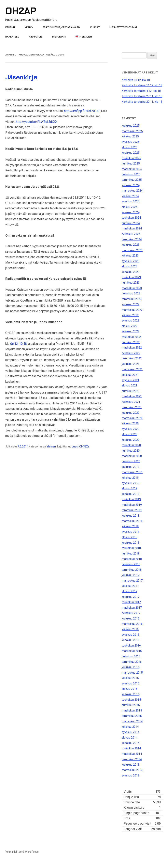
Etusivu (10, 27)
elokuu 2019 (129, 488)
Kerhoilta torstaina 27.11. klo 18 (142, 96)
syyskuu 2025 (130, 142)
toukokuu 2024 (131, 217)
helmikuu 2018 (131, 564)
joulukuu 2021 (130, 364)
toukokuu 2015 (131, 699)
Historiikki (59, 36)
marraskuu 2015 (132, 672)
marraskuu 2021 (132, 369)
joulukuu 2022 (130, 304)
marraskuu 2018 (132, 521)
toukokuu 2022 (131, 337)
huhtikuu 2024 (131, 223)
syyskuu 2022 (130, 320)
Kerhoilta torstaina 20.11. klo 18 (142, 101)
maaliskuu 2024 (132, 228)
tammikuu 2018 (132, 569)
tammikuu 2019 (132, 510)
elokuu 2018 (129, 537)
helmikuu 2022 (131, 353)
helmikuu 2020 (131, 461)
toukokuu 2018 (131, 548)
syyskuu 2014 (130, 732)
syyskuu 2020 (130, 429)
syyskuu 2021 (130, 380)
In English (84, 36)
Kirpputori (35, 36)
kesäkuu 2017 (130, 597)
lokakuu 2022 (130, 315)
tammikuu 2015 (132, 716)
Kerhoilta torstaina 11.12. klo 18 (142, 85)
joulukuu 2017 (130, 575)
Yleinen (51, 446)
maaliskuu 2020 (132, 456)
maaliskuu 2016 (132, 651)
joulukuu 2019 (130, 467)
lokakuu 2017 (130, 586)
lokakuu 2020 (130, 423)
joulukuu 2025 (130, 125)
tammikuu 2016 (132, 662)
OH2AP (20, 11)
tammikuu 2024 (132, 239)
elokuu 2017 (129, 591)
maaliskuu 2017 (132, 607)
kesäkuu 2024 (130, 212)
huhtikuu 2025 (131, 163)
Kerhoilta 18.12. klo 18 (136, 80)
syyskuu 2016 (130, 634)
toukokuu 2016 (131, 645)
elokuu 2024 (129, 207)
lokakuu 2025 (130, 136)
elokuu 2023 (129, 266)
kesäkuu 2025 (130, 152)
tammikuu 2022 (132, 358)
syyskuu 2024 (130, 201)
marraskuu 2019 (132, 472)
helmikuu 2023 (131, 293)
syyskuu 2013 (130, 775)
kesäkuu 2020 (130, 440)
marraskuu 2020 (132, 418)
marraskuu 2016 (132, 624)
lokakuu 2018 (130, 526)
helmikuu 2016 (131, 656)
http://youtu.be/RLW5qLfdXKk (36, 122)
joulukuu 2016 (130, 618)
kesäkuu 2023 (130, 272)
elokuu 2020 (129, 434)
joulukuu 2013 (130, 764)
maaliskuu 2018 (132, 559)
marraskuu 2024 (132, 190)
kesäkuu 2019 (130, 494)
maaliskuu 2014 (132, 754)
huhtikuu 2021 (131, 391)
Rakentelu (12, 36)
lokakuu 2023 (130, 255)
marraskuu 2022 (132, 310)
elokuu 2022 (129, 326)
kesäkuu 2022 (130, 331)
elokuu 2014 (129, 737)
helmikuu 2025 (131, 174)
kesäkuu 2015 (130, 694)
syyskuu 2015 (130, 683)
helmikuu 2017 (131, 613)
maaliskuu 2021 (132, 396)
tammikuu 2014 (132, 759)
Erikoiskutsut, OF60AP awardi (61, 27)
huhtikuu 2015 (131, 705)
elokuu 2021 (129, 385)
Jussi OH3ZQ (80, 446)
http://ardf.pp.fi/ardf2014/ (82, 111)
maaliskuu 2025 (132, 169)
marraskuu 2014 (132, 721)
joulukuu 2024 (130, 185)
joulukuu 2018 (130, 515)
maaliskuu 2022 (132, 347)
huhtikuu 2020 (131, 450)
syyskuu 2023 (130, 261)
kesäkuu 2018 (130, 542)
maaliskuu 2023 (132, 288)
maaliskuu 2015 (132, 710)
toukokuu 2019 (131, 499)
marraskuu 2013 (132, 770)
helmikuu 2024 (131, 234)
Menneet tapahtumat (123, 27)
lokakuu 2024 (130, 196)
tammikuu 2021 (132, 407)
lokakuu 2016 (130, 629)
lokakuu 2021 (130, 375)
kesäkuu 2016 (130, 640)
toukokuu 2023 (131, 277)
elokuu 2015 (129, 689)
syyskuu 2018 (130, 532)
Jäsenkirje (21, 77)
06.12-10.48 (18, 344)
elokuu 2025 (129, 147)
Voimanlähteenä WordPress (22, 851)
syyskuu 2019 (130, 483)
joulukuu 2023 (130, 244)
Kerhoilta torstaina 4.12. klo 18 (141, 91)
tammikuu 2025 (132, 179)
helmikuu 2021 (131, 402)
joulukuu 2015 (130, 667)
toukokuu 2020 (131, 445)
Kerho (29, 27)
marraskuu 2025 (132, 131)
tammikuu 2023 (132, 299)
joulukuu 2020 (130, 412)
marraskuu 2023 (132, 250)
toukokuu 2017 (131, 602)
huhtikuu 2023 (131, 282)
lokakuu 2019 (130, 477)
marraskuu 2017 (132, 580)
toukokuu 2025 (131, 158)
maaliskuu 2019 (132, 505)
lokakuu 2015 (130, 678)
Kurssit (95, 27)
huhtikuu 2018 (131, 553)
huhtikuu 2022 (131, 342)
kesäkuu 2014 (130, 743)
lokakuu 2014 (130, 726)
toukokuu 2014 (131, 748)
